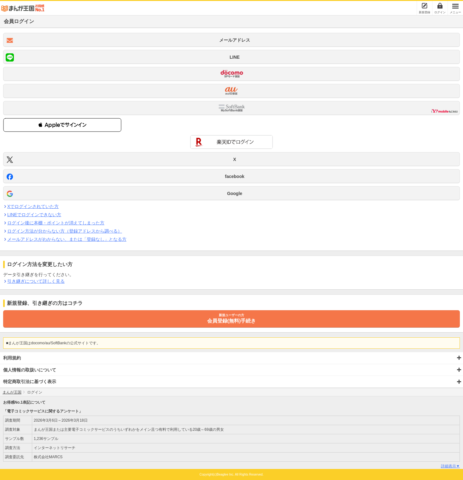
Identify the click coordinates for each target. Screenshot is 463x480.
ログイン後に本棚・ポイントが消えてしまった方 (55, 223)
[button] (62, 125)
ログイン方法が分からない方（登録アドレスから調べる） (64, 231)
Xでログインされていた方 (33, 206)
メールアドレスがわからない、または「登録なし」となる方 (66, 239)
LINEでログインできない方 (34, 214)
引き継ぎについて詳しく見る (36, 281)
